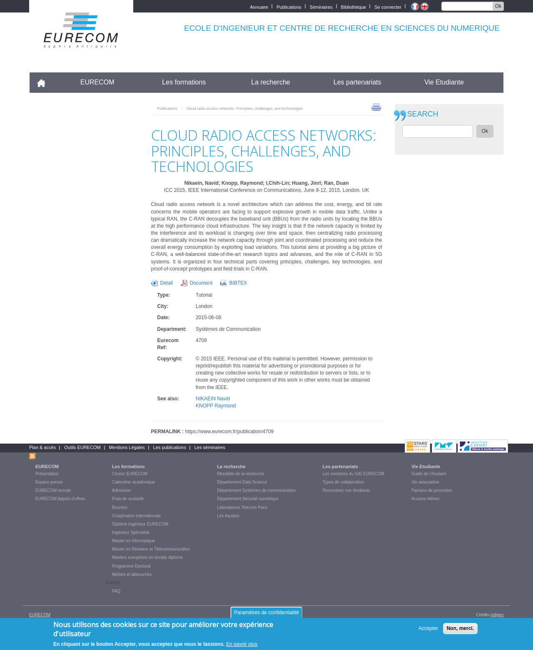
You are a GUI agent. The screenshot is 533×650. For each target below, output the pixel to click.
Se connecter (387, 6)
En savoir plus (241, 644)
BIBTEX (238, 283)
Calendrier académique (133, 482)
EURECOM (97, 82)
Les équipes (228, 516)
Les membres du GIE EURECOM (353, 473)
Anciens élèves (425, 498)
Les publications (169, 447)
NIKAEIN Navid (213, 399)
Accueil (44, 82)
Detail (166, 283)
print (376, 107)
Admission (121, 490)
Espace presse (49, 482)
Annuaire (259, 6)
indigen (497, 615)
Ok (498, 6)
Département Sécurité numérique (247, 498)
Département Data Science (242, 482)
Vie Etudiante (444, 82)
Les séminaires (209, 447)
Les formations (184, 82)
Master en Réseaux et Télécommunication (151, 549)
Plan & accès (42, 447)
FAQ (116, 591)
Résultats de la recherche (240, 473)
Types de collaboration (343, 482)
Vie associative (425, 482)
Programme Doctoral (131, 566)
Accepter (428, 628)
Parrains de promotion (431, 490)
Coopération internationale (136, 516)
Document (201, 283)
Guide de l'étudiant (428, 473)
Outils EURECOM (82, 447)
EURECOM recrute (53, 490)
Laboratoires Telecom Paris (242, 507)
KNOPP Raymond (216, 406)
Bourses (119, 507)
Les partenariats (357, 82)
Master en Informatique (133, 540)
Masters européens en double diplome (147, 557)
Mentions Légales (127, 447)
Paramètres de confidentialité (266, 612)
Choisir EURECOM (129, 473)
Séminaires (321, 6)
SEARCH (422, 114)
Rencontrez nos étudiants (346, 490)
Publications (288, 6)
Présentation (47, 473)
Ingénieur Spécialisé (130, 532)
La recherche (270, 82)
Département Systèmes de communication (256, 490)
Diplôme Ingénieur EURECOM (140, 524)
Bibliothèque (353, 6)
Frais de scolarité (128, 498)
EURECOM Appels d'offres (60, 498)
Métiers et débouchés (132, 574)
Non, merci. (460, 628)
